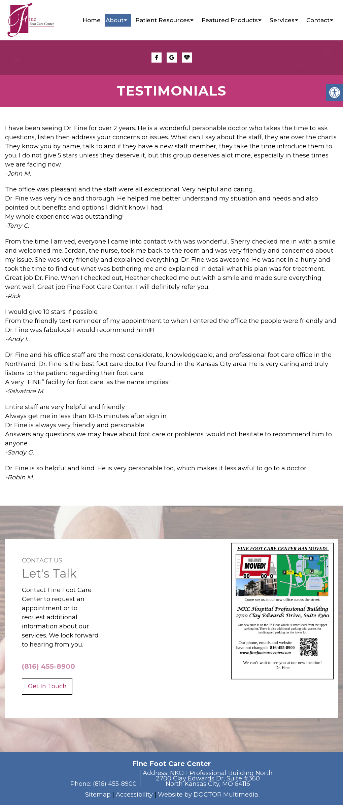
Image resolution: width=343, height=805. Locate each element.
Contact (318, 20)
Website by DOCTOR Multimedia (208, 794)
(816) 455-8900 (42, 61)
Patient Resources (162, 20)
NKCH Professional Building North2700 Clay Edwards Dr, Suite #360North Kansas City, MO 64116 (280, 57)
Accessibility (134, 794)
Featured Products (230, 20)
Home (91, 20)
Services (282, 20)
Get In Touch (47, 686)
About (115, 20)
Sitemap (98, 794)
